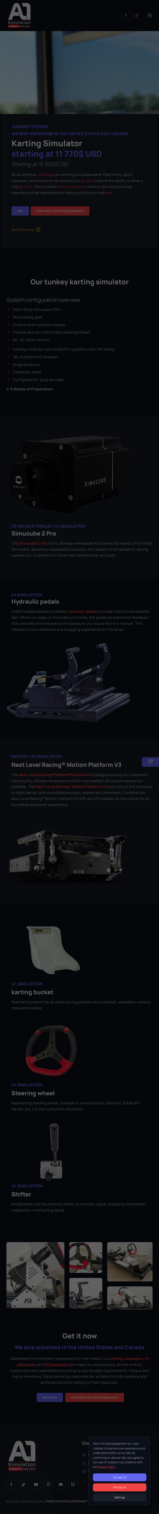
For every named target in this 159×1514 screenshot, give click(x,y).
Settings (119, 1497)
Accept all (119, 1477)
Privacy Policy (107, 1467)
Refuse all (119, 1487)
